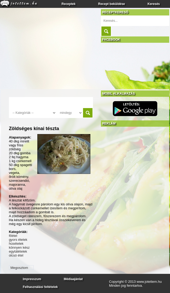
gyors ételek (18, 240)
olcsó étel (16, 255)
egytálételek (18, 251)
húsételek (16, 244)
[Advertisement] (125, 146)
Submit (106, 31)
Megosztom (19, 268)
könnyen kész (19, 247)
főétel (13, 236)
